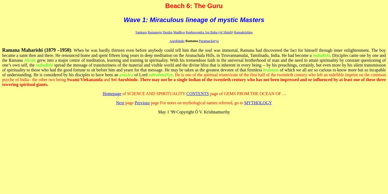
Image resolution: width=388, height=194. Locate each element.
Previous (142, 103)
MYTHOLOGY (258, 103)
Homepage (112, 93)
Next (120, 103)
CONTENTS (197, 93)
